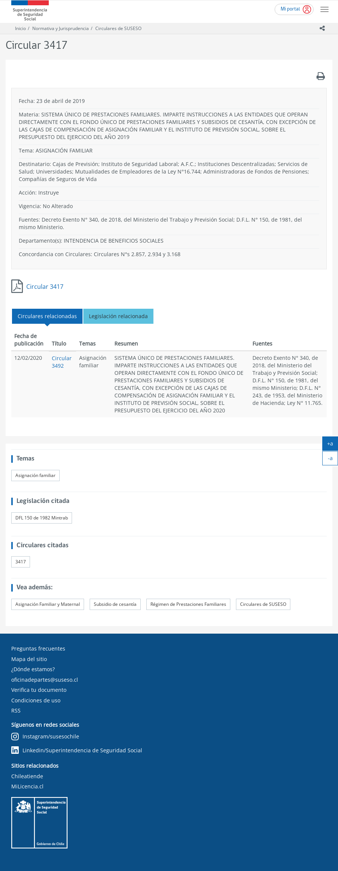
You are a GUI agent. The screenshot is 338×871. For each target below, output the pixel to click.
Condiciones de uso (35, 700)
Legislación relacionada (118, 316)
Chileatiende (27, 776)
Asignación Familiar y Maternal (47, 604)
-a (333, 459)
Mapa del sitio (29, 659)
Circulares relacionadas (47, 316)
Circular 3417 (44, 286)
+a (332, 445)
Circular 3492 (62, 362)
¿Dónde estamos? (33, 669)
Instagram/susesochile (45, 736)
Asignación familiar (35, 475)
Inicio (20, 28)
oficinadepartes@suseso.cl (44, 679)
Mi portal (290, 9)
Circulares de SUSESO (118, 28)
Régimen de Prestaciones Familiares (188, 604)
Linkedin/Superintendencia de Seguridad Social (76, 750)
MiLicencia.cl (27, 786)
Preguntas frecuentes (38, 648)
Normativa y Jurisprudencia (60, 28)
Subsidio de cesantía (115, 604)
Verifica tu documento (38, 689)
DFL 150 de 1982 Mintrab (41, 518)
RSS (16, 710)
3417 (20, 562)
